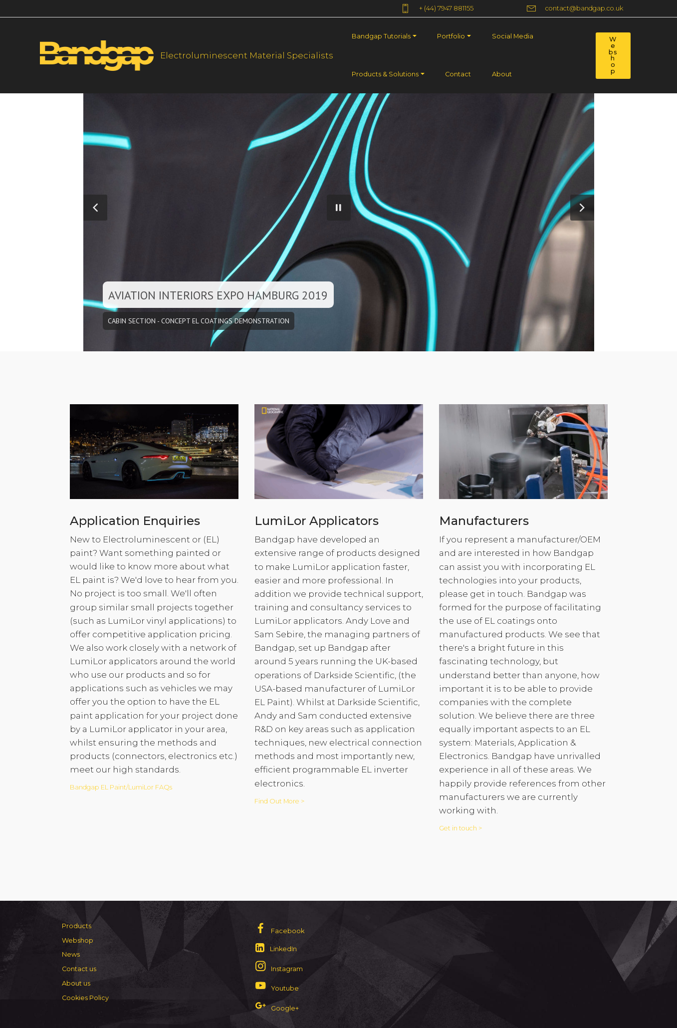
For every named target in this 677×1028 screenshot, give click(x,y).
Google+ (285, 1008)
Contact (458, 74)
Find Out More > (279, 801)
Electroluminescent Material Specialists (246, 55)
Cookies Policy (85, 998)
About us (76, 983)
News (71, 954)
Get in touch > (460, 828)
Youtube (285, 988)
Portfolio (451, 36)
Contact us (79, 969)
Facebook (287, 931)
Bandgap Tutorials (381, 36)
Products (76, 926)
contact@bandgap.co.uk (575, 8)
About (502, 74)
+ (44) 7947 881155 (456, 8)
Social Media (512, 36)
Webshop (613, 55)
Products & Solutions (385, 74)
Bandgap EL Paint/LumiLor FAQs (122, 787)
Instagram (287, 969)
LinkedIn (283, 949)
